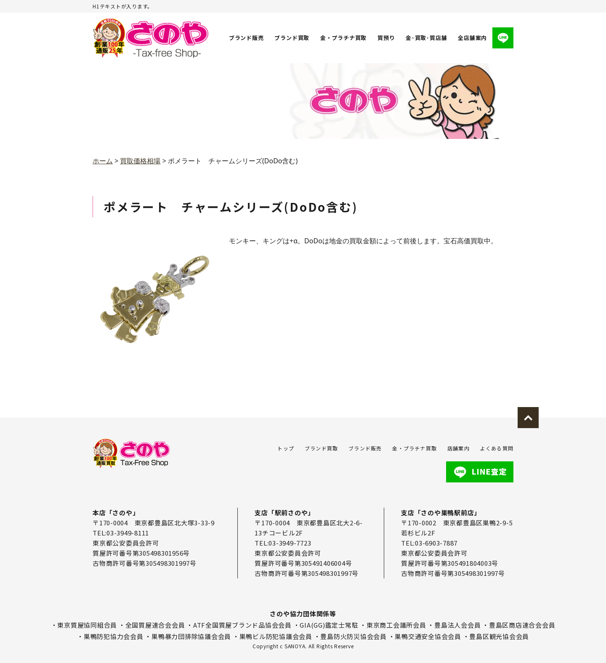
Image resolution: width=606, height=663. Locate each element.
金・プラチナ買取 (343, 38)
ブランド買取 (292, 38)
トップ (285, 448)
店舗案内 (458, 448)
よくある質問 (496, 448)
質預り (386, 38)
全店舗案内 (472, 38)
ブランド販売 (246, 38)
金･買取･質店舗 (426, 38)
